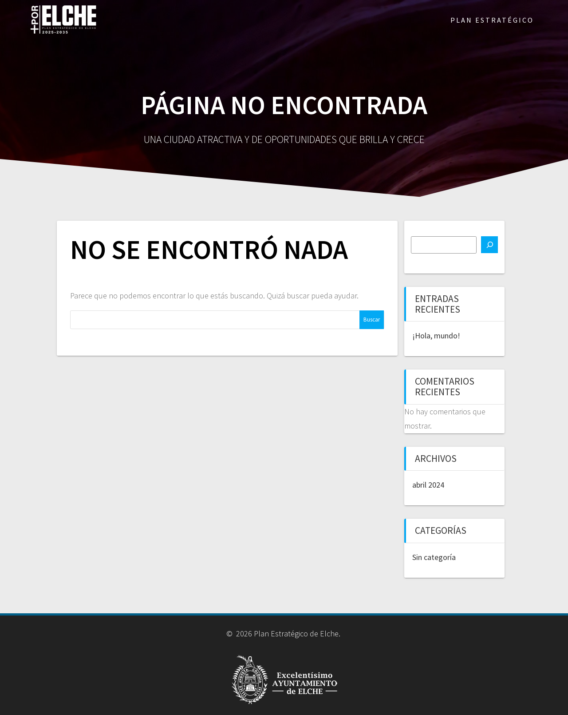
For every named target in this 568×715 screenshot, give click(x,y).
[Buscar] (489, 244)
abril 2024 (428, 485)
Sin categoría (434, 557)
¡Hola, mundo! (436, 335)
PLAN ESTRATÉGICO (492, 20)
